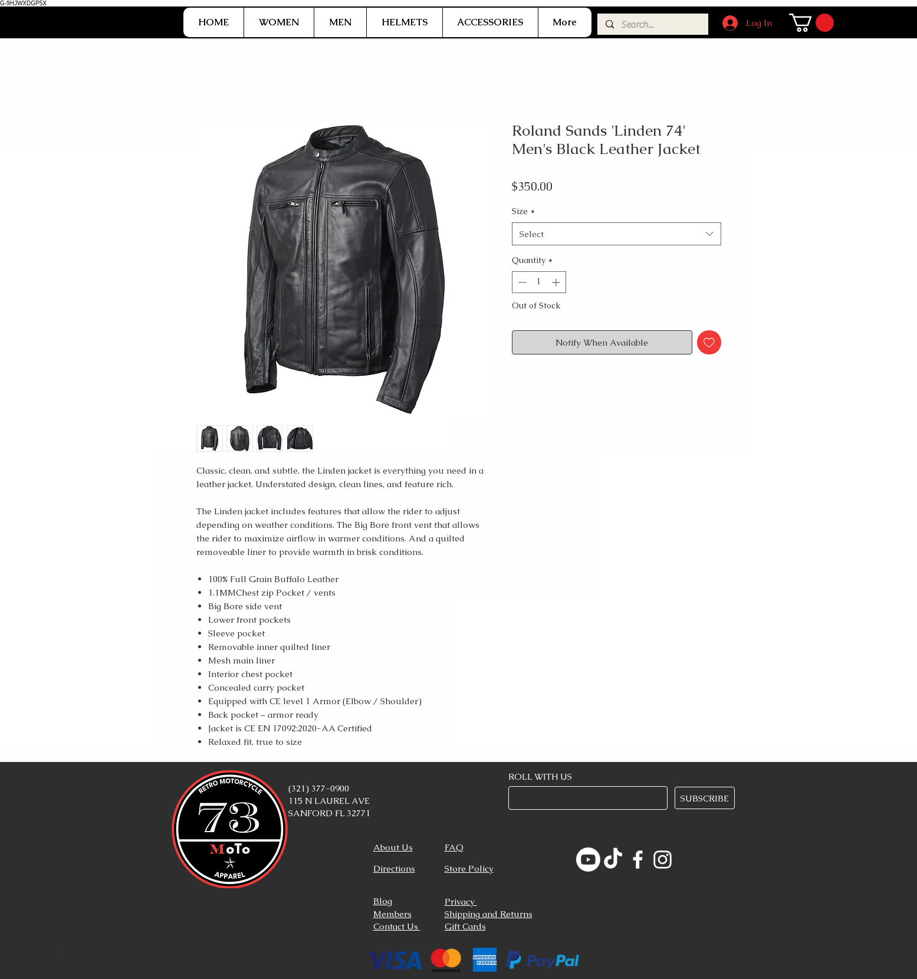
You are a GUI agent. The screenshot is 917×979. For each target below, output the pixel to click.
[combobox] (616, 233)
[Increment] (557, 282)
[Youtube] (588, 859)
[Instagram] (662, 859)
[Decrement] (521, 282)
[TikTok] (613, 859)
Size (523, 211)
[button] (279, 22)
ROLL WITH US (540, 776)
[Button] (76, 949)
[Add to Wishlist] (709, 342)
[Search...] (652, 25)
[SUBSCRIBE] (705, 798)
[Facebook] (638, 859)
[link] (811, 23)
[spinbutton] (539, 282)
